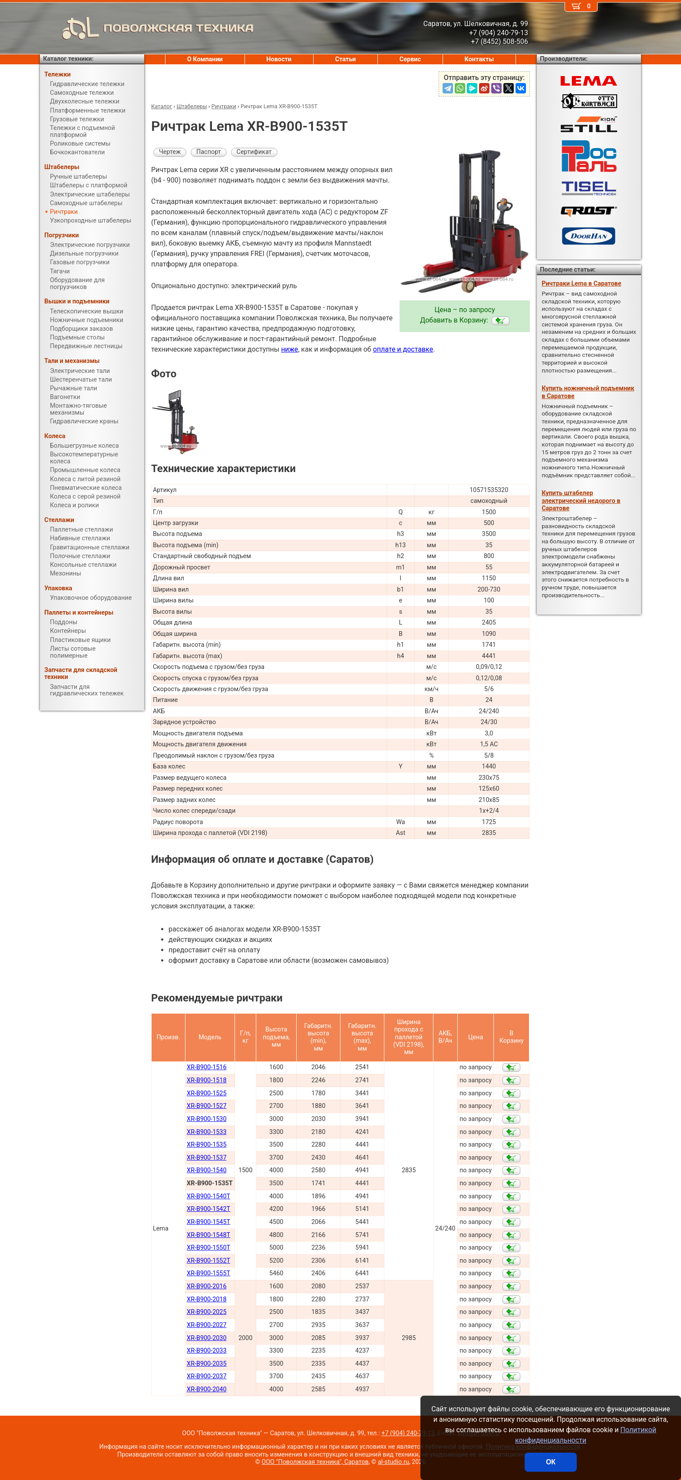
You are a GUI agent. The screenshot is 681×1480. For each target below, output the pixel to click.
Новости (278, 59)
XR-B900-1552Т (208, 1260)
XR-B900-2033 (206, 1350)
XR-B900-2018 (206, 1299)
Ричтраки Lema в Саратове (581, 283)
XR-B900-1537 (206, 1157)
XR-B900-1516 (206, 1067)
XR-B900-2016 (206, 1286)
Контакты (479, 59)
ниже (289, 349)
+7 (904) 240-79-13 (407, 1433)
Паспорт (208, 152)
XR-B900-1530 (206, 1119)
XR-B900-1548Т (208, 1235)
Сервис (410, 59)
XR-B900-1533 (206, 1132)
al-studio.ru (393, 1462)
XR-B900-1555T (208, 1273)
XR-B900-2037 (206, 1376)
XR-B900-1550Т (208, 1247)
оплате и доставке (403, 349)
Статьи (345, 59)
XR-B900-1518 (206, 1080)
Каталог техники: (68, 59)
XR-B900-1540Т (208, 1196)
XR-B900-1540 (206, 1170)
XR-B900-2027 (206, 1325)
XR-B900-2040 (206, 1389)
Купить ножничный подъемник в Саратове (588, 392)
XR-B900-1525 (206, 1093)
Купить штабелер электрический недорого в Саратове (581, 500)
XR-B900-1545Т (208, 1222)
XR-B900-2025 (206, 1312)
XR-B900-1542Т (208, 1209)
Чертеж (170, 152)
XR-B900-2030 (206, 1338)
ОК (550, 1462)
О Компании (205, 59)
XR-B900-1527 (206, 1106)
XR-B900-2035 (206, 1363)
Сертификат (254, 152)
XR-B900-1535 (206, 1144)
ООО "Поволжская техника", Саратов (314, 1462)
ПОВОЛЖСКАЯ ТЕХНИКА (147, 28)
